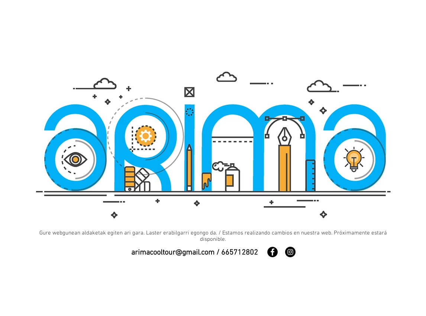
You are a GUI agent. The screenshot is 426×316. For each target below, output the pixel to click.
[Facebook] (272, 252)
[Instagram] (290, 252)
